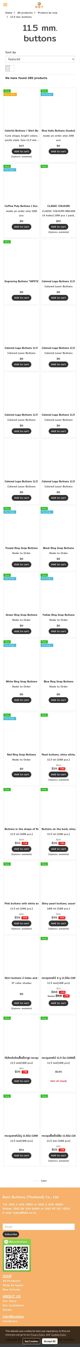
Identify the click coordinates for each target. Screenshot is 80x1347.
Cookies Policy (58, 1334)
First (36, 1181)
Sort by (12, 52)
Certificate (10, 1321)
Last (44, 1181)
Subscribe (11, 1234)
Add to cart (21, 151)
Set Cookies (31, 1341)
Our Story (10, 1301)
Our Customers (13, 1305)
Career (7, 1310)
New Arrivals (11, 1289)
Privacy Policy (38, 1334)
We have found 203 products (26, 78)
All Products (11, 1281)
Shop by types (13, 1285)
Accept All (49, 1341)
